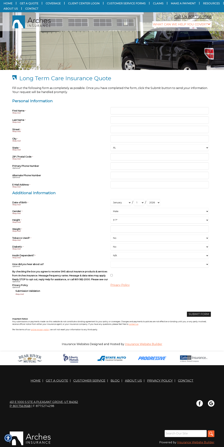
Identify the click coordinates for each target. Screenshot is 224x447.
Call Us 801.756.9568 (193, 16)
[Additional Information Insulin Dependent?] (159, 255)
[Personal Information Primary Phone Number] (159, 166)
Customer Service (89, 380)
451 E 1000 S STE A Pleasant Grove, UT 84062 (44, 402)
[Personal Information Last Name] (159, 120)
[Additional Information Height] (159, 220)
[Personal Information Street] (159, 129)
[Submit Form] (198, 314)
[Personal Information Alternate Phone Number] (159, 175)
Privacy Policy (120, 285)
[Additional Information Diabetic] (159, 246)
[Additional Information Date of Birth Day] (139, 202)
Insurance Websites (75, 344)
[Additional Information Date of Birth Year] (153, 202)
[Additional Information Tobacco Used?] (159, 238)
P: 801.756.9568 (20, 406)
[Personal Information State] (159, 147)
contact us (133, 324)
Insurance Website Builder (143, 344)
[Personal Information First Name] (159, 111)
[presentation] (42, 302)
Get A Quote (57, 380)
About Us (133, 380)
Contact (185, 380)
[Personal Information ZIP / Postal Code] (159, 156)
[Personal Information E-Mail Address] (159, 184)
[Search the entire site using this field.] (185, 433)
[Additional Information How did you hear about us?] (159, 264)
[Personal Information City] (159, 138)
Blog (115, 380)
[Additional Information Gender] (159, 211)
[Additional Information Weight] (159, 229)
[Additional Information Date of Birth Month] (120, 202)
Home (36, 380)
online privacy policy (40, 329)
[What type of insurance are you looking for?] (182, 24)
